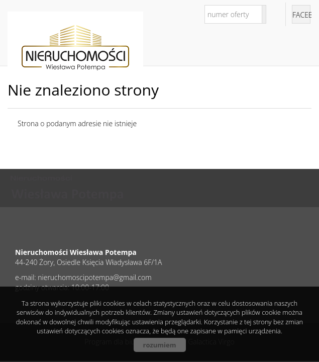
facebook (301, 15)
